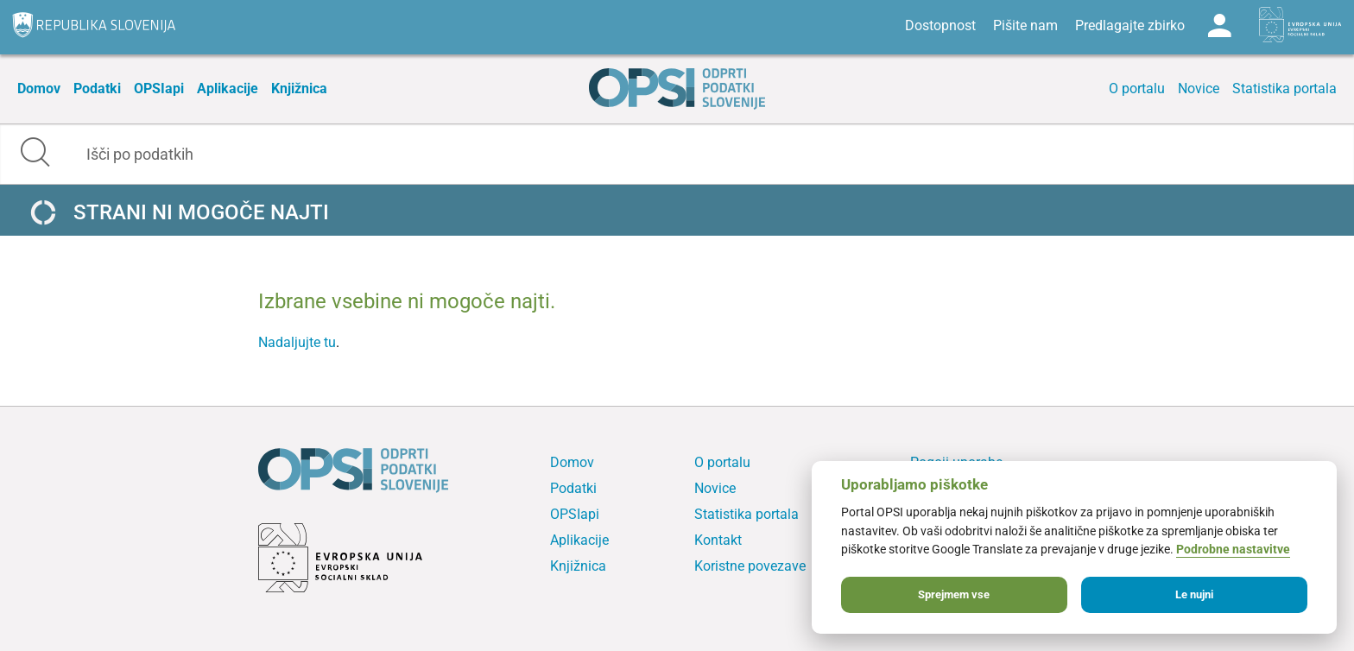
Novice (1198, 88)
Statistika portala (1284, 88)
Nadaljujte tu (297, 342)
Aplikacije (227, 88)
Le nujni (1194, 594)
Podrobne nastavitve (1233, 549)
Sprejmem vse (954, 594)
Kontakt (718, 540)
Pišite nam (1025, 25)
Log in (1219, 26)
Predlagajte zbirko (1130, 25)
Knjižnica (299, 88)
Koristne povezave (750, 566)
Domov (38, 88)
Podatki (97, 88)
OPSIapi (159, 88)
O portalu (1137, 88)
